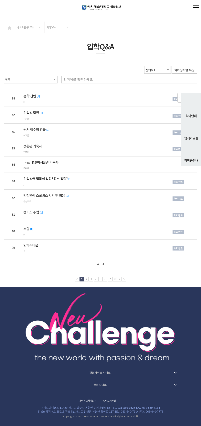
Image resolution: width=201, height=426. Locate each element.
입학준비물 (30, 245)
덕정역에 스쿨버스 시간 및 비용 (44, 195)
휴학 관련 (30, 96)
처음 (77, 279)
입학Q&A (51, 27)
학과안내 (191, 107)
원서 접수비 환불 (34, 129)
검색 (6, 8)
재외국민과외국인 (25, 27)
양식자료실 (191, 129)
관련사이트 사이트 (100, 372)
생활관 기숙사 (32, 146)
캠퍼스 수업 (31, 212)
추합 (26, 228)
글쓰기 (100, 264)
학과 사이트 (100, 384)
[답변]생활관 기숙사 (45, 162)
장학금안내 (191, 151)
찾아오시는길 (109, 400)
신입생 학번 (31, 112)
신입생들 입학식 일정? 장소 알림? (45, 178)
